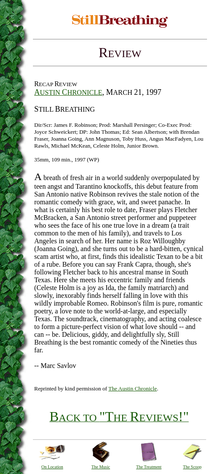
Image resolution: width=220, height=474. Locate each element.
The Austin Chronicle (132, 388)
